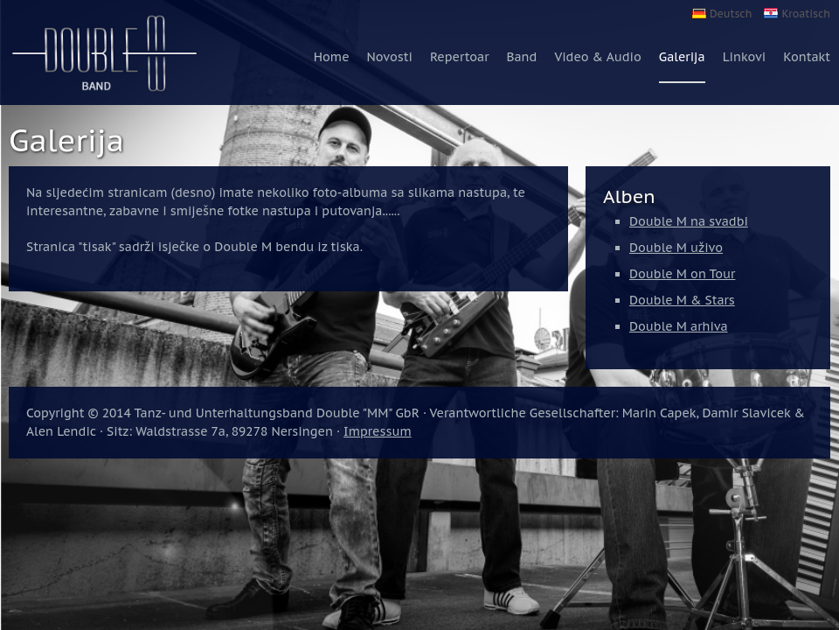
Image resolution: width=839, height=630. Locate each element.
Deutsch (731, 13)
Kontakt (806, 57)
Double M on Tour (682, 274)
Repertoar (459, 57)
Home (332, 57)
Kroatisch (805, 13)
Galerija (682, 57)
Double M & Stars (682, 300)
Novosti (390, 57)
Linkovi (744, 57)
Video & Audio (597, 57)
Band (521, 57)
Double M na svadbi (688, 221)
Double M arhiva (678, 326)
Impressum (377, 431)
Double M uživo (676, 248)
